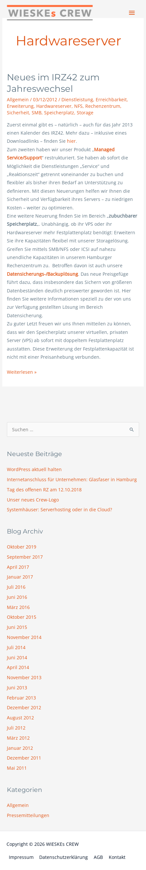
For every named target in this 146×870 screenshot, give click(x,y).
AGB (98, 857)
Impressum (21, 857)
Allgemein (18, 99)
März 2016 (18, 607)
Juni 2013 (17, 687)
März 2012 (18, 738)
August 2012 (20, 717)
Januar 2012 (20, 748)
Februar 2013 (21, 698)
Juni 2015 (17, 627)
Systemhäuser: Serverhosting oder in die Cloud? (59, 509)
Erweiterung (20, 106)
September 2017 (25, 557)
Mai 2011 (17, 768)
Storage (85, 112)
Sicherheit (18, 112)
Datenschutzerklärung (63, 857)
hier (71, 141)
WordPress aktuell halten (34, 469)
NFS (78, 106)
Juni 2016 (17, 597)
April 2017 (18, 567)
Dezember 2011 (24, 758)
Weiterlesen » (22, 371)
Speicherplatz (59, 112)
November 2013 (24, 677)
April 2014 (18, 667)
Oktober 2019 (21, 547)
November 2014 (24, 637)
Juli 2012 (16, 728)
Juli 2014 (16, 647)
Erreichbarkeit (111, 99)
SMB (36, 112)
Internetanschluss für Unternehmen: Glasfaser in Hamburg (72, 479)
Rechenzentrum (102, 106)
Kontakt (117, 857)
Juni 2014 (17, 657)
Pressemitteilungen (28, 815)
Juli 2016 (16, 587)
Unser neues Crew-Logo (33, 500)
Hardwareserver (54, 106)
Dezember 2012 (24, 707)
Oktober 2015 (21, 617)
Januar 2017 (20, 577)
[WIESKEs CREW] (50, 13)
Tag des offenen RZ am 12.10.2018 (44, 489)
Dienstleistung (77, 99)
